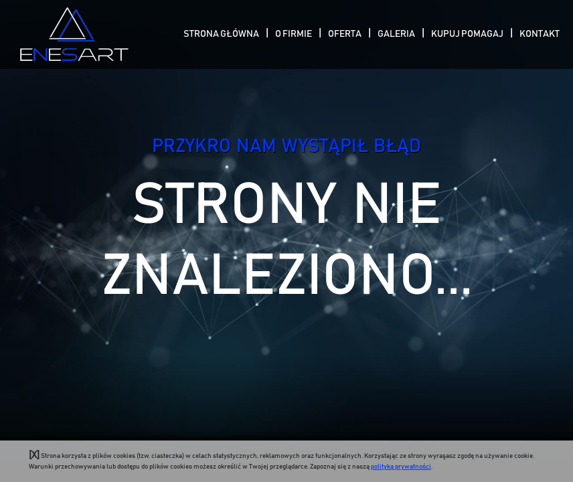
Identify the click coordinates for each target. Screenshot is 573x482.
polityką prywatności (401, 466)
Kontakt (539, 34)
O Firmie (293, 34)
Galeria (396, 34)
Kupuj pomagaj (467, 34)
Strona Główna (221, 34)
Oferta (344, 34)
